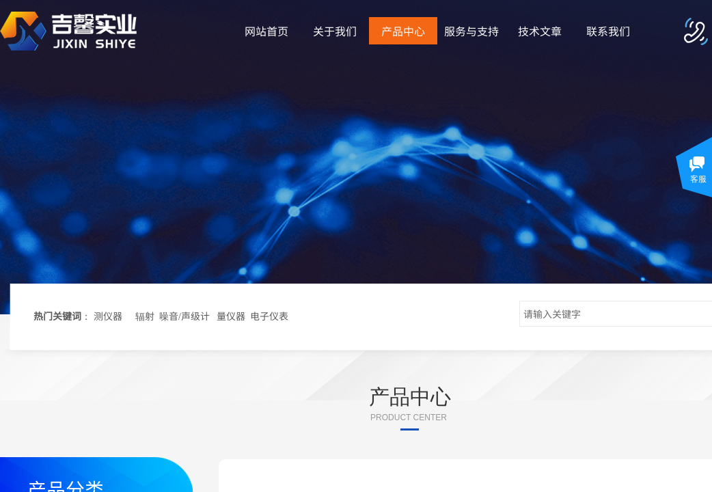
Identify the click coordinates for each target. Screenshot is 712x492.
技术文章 (540, 31)
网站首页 (266, 31)
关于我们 (335, 31)
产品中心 (403, 31)
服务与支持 (471, 31)
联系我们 (608, 31)
